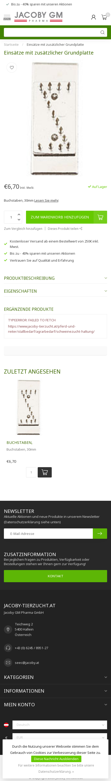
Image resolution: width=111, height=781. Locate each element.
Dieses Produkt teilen (65, 228)
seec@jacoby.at (27, 662)
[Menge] (31, 472)
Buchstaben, (19, 442)
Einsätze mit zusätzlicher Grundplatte (55, 44)
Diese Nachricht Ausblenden (56, 758)
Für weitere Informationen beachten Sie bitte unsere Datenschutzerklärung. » (56, 768)
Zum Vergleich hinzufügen (23, 228)
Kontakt (55, 576)
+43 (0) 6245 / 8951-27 (31, 648)
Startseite (11, 44)
